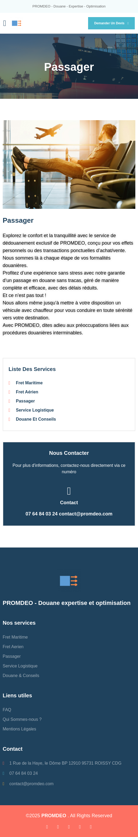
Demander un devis (111, 23)
